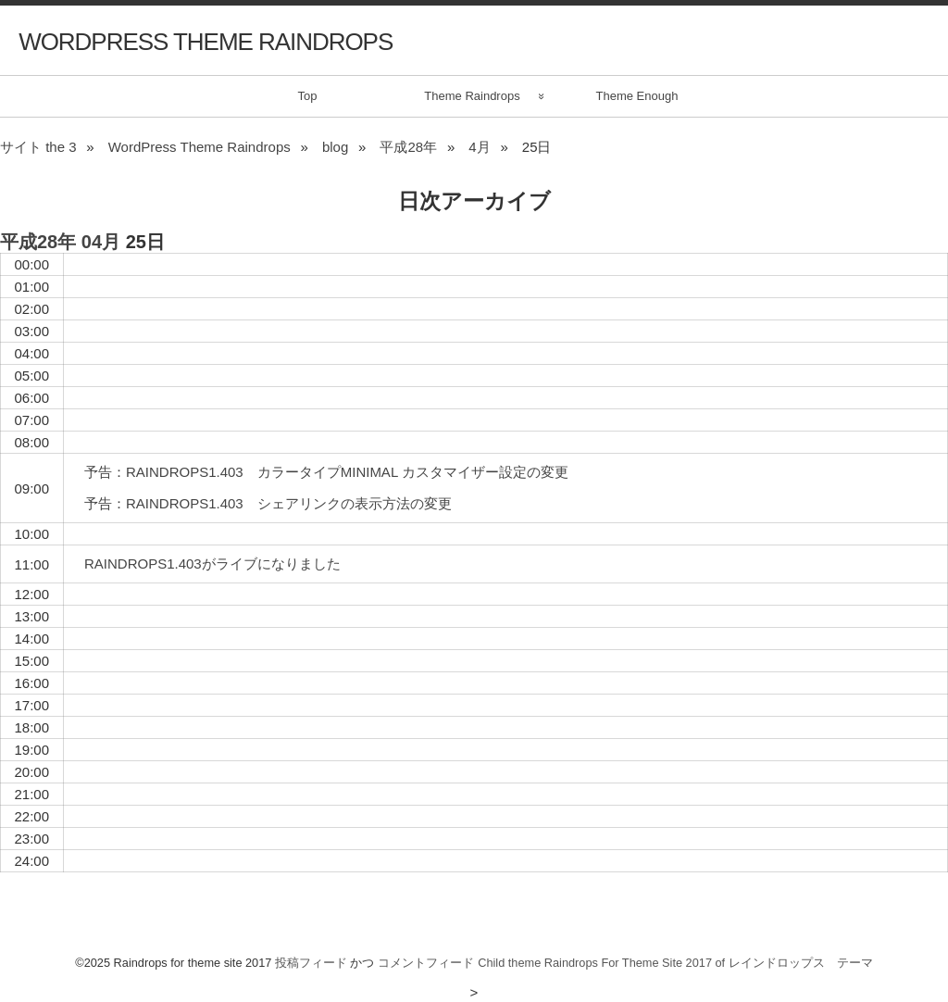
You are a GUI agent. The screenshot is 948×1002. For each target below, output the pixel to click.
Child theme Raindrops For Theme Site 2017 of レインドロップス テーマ (675, 963)
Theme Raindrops (471, 96)
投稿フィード (311, 963)
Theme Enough (637, 96)
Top (308, 96)
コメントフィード (426, 963)
